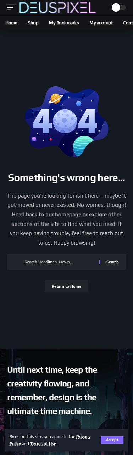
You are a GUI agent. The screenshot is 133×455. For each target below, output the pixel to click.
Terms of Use (43, 443)
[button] (112, 440)
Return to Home (66, 286)
